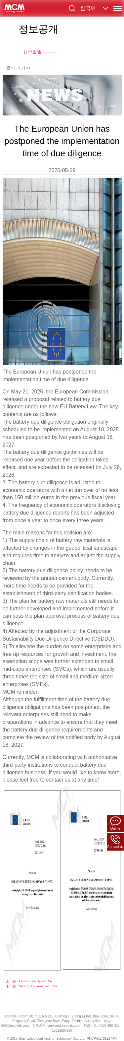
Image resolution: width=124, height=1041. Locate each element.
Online (115, 823)
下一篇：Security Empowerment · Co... (32, 986)
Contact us (115, 842)
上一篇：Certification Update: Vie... (30, 981)
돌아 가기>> (18, 68)
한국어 (88, 8)
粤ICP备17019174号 (102, 1038)
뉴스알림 (32, 51)
